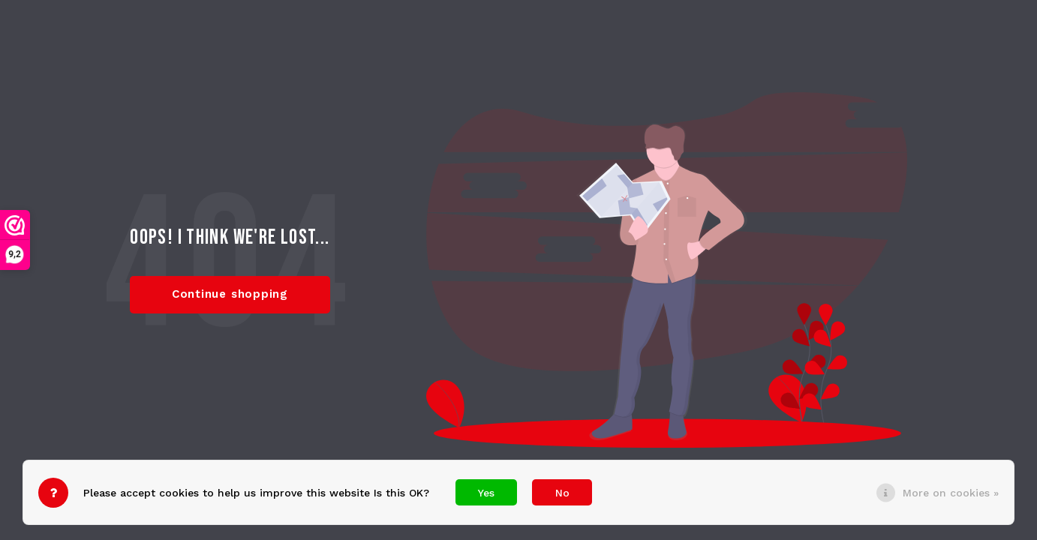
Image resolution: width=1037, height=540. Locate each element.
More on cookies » (951, 493)
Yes (486, 493)
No (562, 493)
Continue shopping (230, 294)
